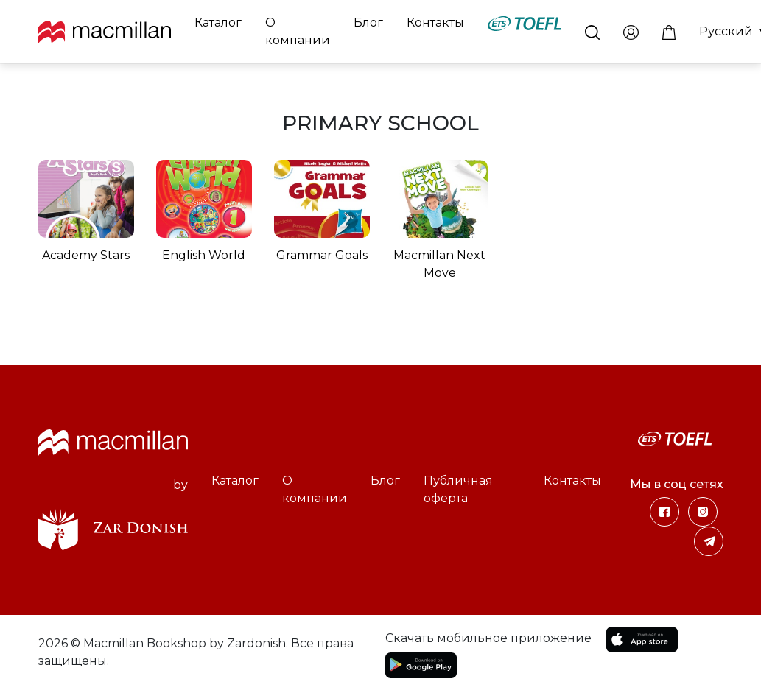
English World (203, 255)
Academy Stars (86, 255)
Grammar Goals (322, 255)
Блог (368, 22)
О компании (297, 31)
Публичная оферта (458, 489)
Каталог (218, 22)
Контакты (435, 22)
